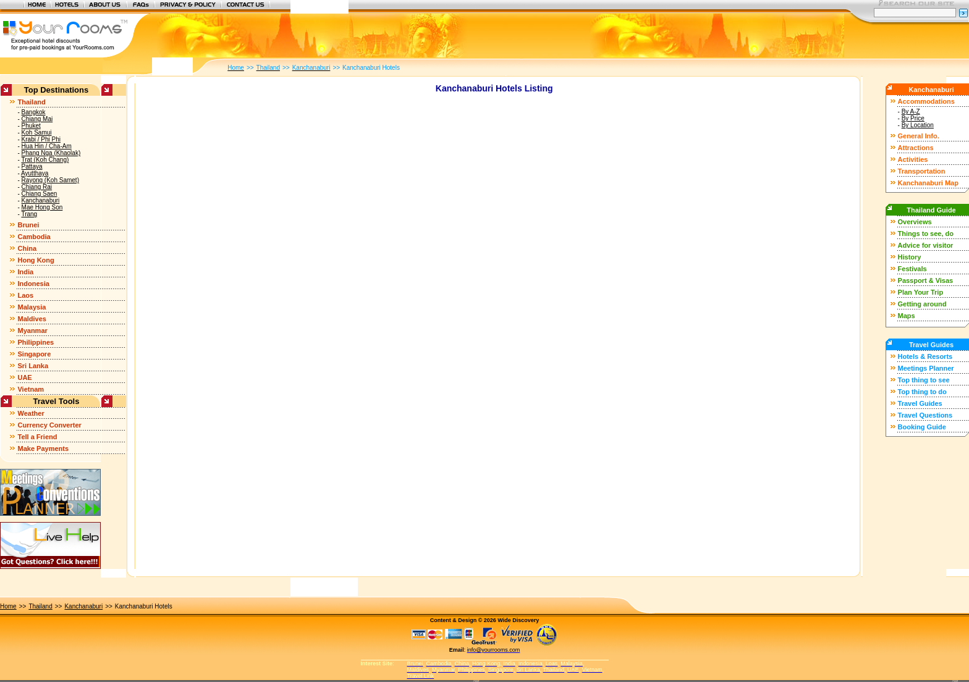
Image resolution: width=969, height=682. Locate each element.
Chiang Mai (37, 119)
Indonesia (33, 283)
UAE (24, 377)
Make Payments (43, 448)
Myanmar (32, 330)
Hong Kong (35, 260)
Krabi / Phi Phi (41, 139)
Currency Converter (49, 425)
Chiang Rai (37, 186)
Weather (30, 413)
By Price (913, 118)
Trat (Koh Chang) (45, 159)
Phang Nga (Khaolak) (51, 152)
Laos (25, 295)
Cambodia (33, 236)
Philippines (35, 342)
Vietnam (30, 389)
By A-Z (911, 111)
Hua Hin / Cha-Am (47, 146)
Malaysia (31, 307)
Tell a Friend (37, 436)
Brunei (28, 225)
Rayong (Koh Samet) (50, 180)
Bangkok (34, 112)
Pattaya (32, 166)
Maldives (31, 318)
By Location (918, 125)
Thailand (31, 102)
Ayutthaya (34, 173)
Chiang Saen (39, 193)
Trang (29, 214)
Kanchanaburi (41, 200)
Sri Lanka (32, 365)
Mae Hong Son (42, 207)
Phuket (31, 125)
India (25, 272)
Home (8, 606)
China (26, 248)
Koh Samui (37, 132)
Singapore (34, 354)
